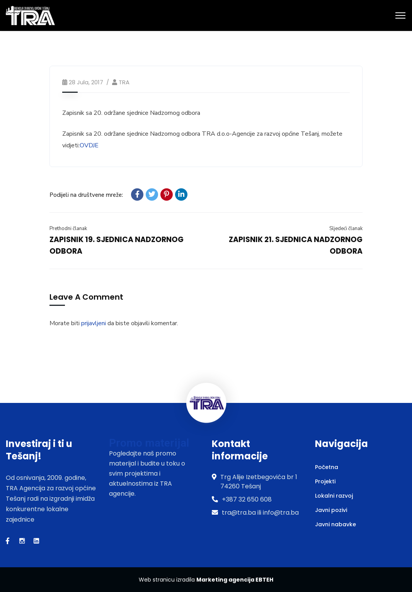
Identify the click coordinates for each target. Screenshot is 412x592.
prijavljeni (93, 323)
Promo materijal (149, 443)
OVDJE (89, 145)
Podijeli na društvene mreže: (86, 195)
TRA (124, 82)
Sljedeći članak (346, 228)
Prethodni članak (68, 228)
